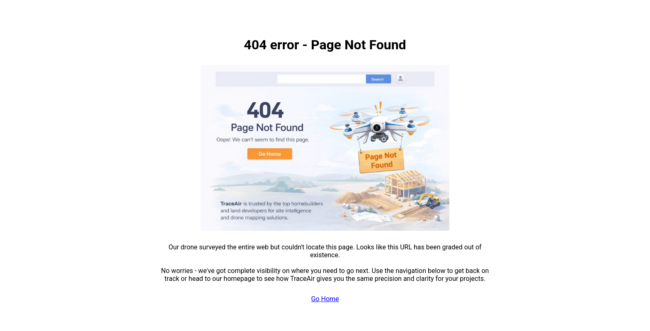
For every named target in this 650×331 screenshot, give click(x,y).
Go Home (325, 299)
